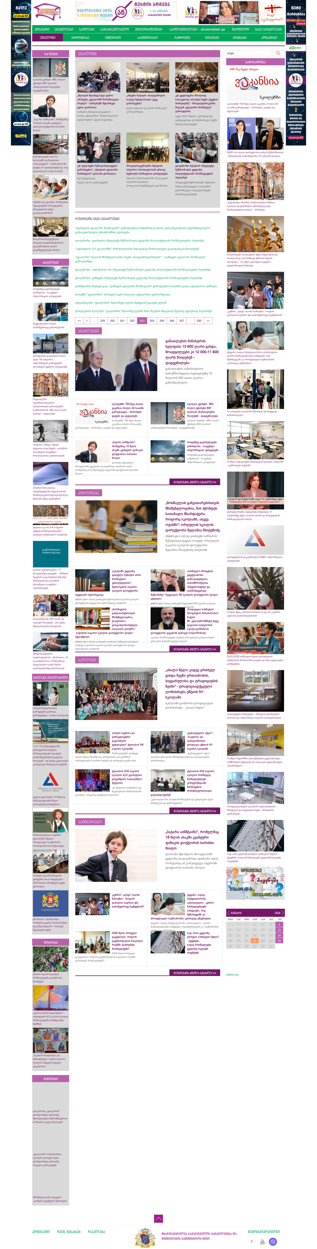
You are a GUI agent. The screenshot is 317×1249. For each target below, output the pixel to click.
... (94, 320)
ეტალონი (47, 38)
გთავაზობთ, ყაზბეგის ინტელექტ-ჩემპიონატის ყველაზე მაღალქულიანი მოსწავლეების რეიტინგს (138, 277)
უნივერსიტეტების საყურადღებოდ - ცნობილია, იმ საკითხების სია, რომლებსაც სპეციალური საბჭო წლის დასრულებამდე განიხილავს (50, 661)
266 (171, 320)
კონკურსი (269, 38)
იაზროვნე (182, 38)
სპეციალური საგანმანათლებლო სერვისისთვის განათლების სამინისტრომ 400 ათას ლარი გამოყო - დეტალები (50, 406)
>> (208, 320)
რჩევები (212, 38)
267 (181, 320)
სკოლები (86, 29)
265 (162, 320)
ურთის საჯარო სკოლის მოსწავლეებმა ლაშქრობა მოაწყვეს (47, 978)
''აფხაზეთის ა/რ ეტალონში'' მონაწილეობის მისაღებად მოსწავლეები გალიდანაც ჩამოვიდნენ (137, 248)
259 (102, 320)
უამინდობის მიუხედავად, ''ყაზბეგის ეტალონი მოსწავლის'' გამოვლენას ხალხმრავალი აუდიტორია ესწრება (146, 286)
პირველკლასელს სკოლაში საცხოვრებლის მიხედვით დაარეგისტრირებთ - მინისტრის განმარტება (251, 810)
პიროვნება (80, 38)
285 (199, 320)
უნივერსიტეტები (148, 29)
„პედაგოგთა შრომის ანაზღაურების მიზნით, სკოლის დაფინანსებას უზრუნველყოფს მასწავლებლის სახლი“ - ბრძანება (251, 206)
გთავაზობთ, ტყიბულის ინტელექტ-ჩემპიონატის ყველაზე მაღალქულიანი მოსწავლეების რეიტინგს (139, 240)
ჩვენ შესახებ (69, 1231)
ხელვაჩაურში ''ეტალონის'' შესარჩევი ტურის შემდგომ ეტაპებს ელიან (120, 302)
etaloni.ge (232, 974)
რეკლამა (96, 1231)
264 (152, 320)
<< (79, 320)
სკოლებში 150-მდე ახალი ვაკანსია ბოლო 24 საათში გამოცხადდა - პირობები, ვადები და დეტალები (252, 107)
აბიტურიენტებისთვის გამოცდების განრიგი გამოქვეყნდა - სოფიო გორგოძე (50, 712)
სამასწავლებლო (114, 29)
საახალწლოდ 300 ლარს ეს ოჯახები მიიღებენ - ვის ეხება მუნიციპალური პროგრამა (49, 623)
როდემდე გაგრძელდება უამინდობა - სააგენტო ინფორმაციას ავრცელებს (47, 293)
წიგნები (239, 38)
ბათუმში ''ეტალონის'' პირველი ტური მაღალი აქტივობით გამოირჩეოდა (122, 294)
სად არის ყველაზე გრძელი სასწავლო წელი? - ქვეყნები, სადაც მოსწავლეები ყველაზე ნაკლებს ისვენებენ (254, 858)
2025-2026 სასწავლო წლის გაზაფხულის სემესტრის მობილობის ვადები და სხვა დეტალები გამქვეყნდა (255, 660)
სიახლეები (64, 29)
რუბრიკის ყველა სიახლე (194, 482)
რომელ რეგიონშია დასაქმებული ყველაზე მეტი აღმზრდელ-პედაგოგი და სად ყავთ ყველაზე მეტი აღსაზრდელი (254, 762)
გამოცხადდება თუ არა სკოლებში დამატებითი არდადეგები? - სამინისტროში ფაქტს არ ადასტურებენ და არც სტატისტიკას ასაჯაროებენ (50, 164)
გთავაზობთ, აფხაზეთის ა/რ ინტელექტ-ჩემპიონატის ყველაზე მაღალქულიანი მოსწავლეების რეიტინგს (143, 269)
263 (142, 320)
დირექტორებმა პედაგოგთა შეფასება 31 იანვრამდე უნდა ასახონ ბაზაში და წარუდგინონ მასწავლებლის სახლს (253, 515)
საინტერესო (147, 38)
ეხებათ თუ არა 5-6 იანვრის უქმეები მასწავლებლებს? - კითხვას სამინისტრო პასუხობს (50, 531)
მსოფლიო (240, 29)
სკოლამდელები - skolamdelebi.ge (197, 29)
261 (122, 320)
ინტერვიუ (113, 38)
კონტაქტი (41, 1231)
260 (112, 320)
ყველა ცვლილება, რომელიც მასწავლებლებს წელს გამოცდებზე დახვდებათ (49, 801)
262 (132, 320)
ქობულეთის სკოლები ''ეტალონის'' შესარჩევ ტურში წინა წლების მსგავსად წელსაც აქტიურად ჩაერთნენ (143, 311)
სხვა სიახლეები (268, 29)
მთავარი (42, 29)
